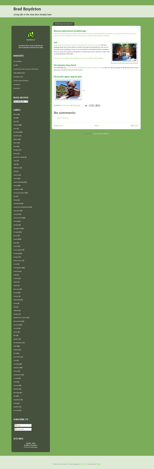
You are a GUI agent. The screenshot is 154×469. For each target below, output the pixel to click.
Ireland (15, 278)
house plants (17, 250)
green (15, 235)
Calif (14, 164)
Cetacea (16, 175)
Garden (15, 225)
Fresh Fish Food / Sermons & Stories (25, 69)
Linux (15, 303)
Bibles (15, 139)
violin (15, 403)
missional (16, 325)
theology (16, 392)
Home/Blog (17, 61)
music (15, 332)
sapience (16, 367)
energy (15, 214)
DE (14, 196)
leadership (16, 300)
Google (16, 232)
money (15, 328)
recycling (16, 364)
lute (14, 307)
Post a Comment (62, 118)
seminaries (17, 375)
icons (15, 264)
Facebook (16, 84)
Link (83, 90)
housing (16, 253)
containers (17, 189)
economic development (21, 207)
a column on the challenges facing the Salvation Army (84, 67)
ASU (14, 128)
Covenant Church (19, 193)
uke (14, 396)
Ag (14, 118)
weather (16, 407)
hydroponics (17, 260)
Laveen (15, 296)
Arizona (16, 125)
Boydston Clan (18, 77)
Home (96, 126)
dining (15, 200)
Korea (15, 293)
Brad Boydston (27, 9)
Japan (15, 285)
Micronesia (17, 321)
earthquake (17, 203)
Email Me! (16, 88)
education (16, 211)
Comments (19, 429)
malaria (15, 310)
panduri (16, 339)
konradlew (83, 464)
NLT (14, 335)
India (15, 275)
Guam (15, 239)
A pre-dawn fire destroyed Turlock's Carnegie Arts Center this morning (77, 45)
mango (15, 314)
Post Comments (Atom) (101, 134)
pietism (15, 350)
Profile (15, 65)
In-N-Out (16, 271)
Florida (15, 221)
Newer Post (58, 126)
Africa (15, 114)
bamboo (16, 136)
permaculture (17, 343)
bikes (15, 143)
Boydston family (18, 157)
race (14, 360)
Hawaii (15, 246)
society (15, 378)
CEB (14, 171)
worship (16, 410)
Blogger (16, 150)
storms (15, 385)
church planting (18, 182)
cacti (14, 161)
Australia (16, 132)
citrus (15, 185)
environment (17, 218)
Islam (15, 282)
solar (15, 382)
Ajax (14, 121)
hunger (15, 257)
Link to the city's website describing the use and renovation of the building (78, 58)
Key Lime (16, 289)
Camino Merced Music (21, 80)
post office (17, 357)
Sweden (16, 389)
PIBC (15, 346)
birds (15, 146)
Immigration (17, 268)
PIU (14, 353)
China (15, 178)
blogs (15, 153)
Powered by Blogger (31, 447)
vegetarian (16, 400)
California (16, 168)
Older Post (134, 126)
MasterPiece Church (20, 317)
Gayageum (17, 228)
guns (15, 243)
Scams (15, 371)
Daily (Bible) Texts (19, 73)
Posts (17, 425)
